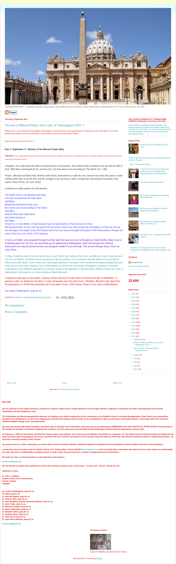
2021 (133, 301)
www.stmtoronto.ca (90, 449)
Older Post (117, 383)
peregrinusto (136, 262)
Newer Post (11, 383)
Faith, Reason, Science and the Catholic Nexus (145, 349)
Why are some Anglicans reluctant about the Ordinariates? (153, 209)
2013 (133, 329)
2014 (133, 326)
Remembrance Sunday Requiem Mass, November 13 (153, 222)
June (136, 358)
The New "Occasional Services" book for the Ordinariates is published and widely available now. (150, 249)
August (137, 355)
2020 (133, 304)
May (135, 362)
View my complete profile (139, 266)
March (136, 369)
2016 (133, 318)
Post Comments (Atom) (69, 389)
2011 (133, 336)
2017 (133, 315)
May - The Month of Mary (140, 164)
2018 (133, 311)
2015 (133, 322)
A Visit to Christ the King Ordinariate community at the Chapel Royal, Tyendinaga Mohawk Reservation (154, 171)
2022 (133, 297)
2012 (133, 333)
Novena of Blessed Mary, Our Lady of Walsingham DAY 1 (148, 343)
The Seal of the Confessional (151, 182)
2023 (133, 294)
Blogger (99, 558)
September (138, 339)
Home (64, 383)
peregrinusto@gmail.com (12, 461)
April (136, 366)
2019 (133, 308)
